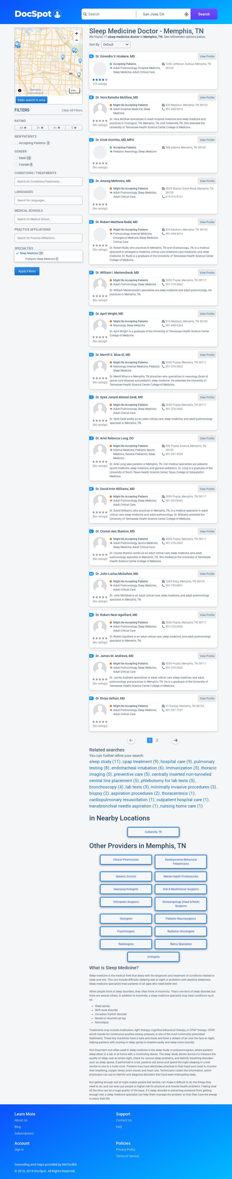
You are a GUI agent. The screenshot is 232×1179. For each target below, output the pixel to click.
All (23, 127)
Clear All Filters (72, 110)
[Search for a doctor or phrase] (109, 14)
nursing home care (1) (181, 806)
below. (201, 37)
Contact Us (124, 1120)
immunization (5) (182, 767)
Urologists (153, 956)
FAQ (119, 1127)
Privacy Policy (125, 1149)
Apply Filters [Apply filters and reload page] (27, 271)
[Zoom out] (76, 40)
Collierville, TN (153, 832)
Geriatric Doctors (126, 876)
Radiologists (126, 944)
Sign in (19, 1149)
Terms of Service (127, 1156)
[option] (51, 253)
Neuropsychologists (126, 889)
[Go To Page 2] (157, 740)
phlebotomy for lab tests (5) (168, 780)
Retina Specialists (181, 944)
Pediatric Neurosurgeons (181, 918)
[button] (115, 44)
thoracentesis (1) (178, 793)
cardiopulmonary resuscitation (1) (122, 799)
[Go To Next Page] (175, 740)
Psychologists (126, 931)
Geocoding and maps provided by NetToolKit (45, 1164)
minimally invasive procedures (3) (183, 787)
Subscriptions (24, 1133)
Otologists (126, 918)
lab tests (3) (137, 787)
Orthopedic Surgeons (126, 901)
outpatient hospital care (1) (183, 799)
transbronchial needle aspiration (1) (123, 806)
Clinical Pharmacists (126, 859)
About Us (20, 1120)
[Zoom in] (76, 33)
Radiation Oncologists (180, 931)
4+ (57, 127)
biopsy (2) (99, 793)
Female (23, 164)
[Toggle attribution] (19, 90)
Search (204, 14)
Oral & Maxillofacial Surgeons (181, 889)
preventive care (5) (132, 774)
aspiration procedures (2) (135, 793)
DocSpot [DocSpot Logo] (37, 13)
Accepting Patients (32, 143)
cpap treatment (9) (141, 761)
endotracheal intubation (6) (137, 767)
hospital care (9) (176, 761)
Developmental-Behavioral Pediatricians (181, 861)
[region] (48, 62)
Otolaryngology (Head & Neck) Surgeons (180, 904)
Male (22, 158)
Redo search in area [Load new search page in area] (31, 100)
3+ (40, 127)
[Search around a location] (163, 14)
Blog (17, 1127)
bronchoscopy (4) (106, 787)
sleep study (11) (105, 761)
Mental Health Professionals (181, 876)
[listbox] (48, 256)
